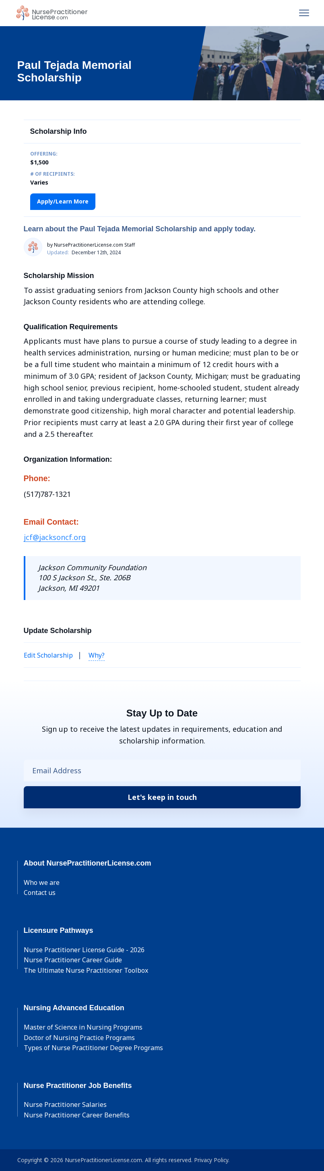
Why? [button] (97, 655)
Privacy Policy (211, 1160)
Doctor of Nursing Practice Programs (79, 1037)
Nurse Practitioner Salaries (65, 1104)
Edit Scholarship (48, 655)
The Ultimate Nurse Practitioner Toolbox (86, 970)
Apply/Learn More (63, 201)
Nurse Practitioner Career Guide (73, 959)
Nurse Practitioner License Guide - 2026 (84, 949)
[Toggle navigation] (304, 13)
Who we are (42, 882)
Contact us (40, 892)
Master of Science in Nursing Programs (83, 1027)
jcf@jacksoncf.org (55, 537)
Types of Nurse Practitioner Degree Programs (93, 1047)
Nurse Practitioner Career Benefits (77, 1115)
